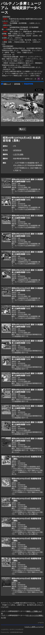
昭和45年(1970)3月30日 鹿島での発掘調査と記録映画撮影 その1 (27, 180)
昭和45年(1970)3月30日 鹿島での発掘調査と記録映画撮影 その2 (27, 326)
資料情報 (17, 84)
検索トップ (6, 84)
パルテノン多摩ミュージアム (34, 626)
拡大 (22, 129)
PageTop (41, 622)
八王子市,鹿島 (18, 154)
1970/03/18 (17, 150)
